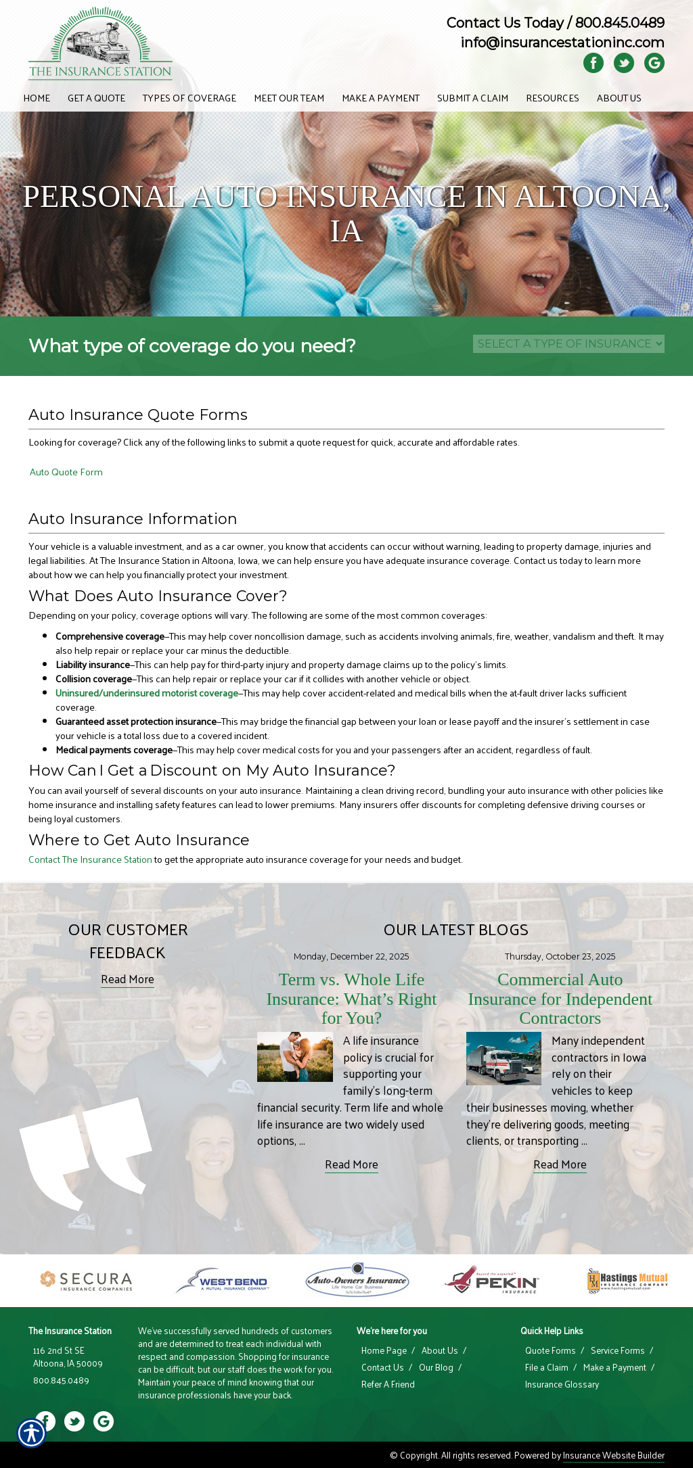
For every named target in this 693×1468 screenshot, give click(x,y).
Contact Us (382, 1367)
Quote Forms (550, 1350)
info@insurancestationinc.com (562, 42)
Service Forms (618, 1350)
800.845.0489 (620, 23)
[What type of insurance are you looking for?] (569, 344)
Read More (127, 979)
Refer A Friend (388, 1384)
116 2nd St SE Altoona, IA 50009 (68, 1357)
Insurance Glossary (562, 1384)
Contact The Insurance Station (90, 859)
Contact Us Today (505, 23)
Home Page (384, 1350)
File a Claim (546, 1367)
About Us (440, 1350)
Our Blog (436, 1367)
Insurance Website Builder (614, 1454)
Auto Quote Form (66, 471)
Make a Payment (614, 1367)
